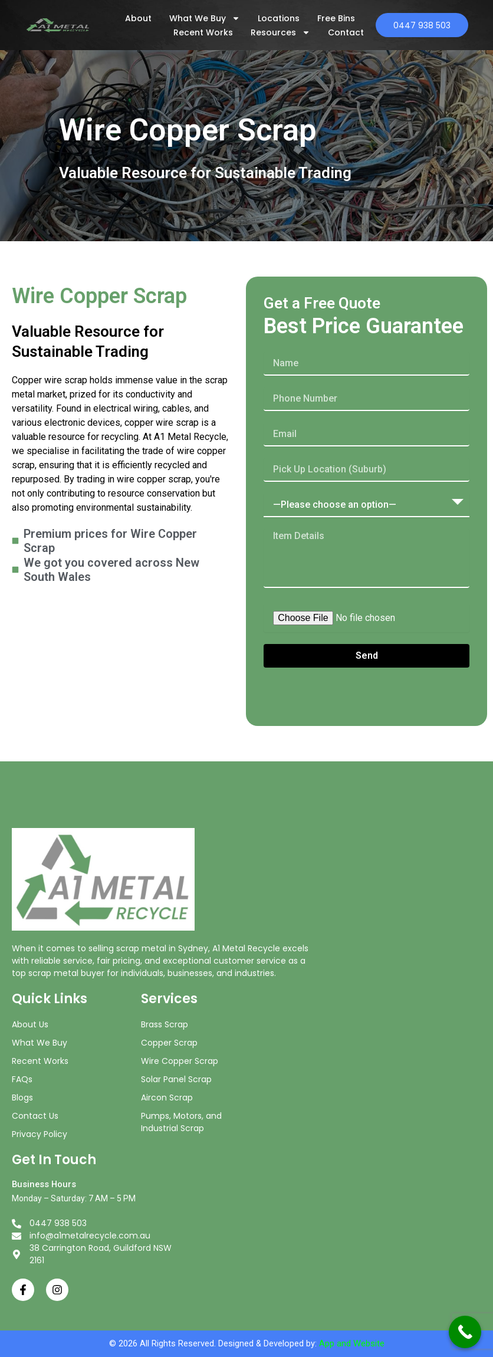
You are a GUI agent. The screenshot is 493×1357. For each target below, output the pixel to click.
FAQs (22, 1079)
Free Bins (330, 18)
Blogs (22, 1097)
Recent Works (197, 32)
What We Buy (198, 18)
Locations (273, 18)
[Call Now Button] (465, 1332)
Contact (340, 32)
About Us (30, 1024)
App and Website (351, 1343)
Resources (274, 32)
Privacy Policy (39, 1134)
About (132, 18)
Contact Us (35, 1116)
